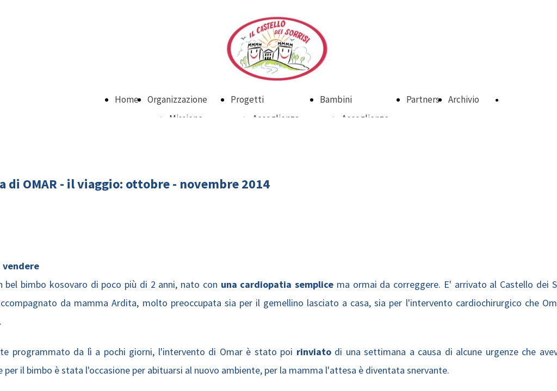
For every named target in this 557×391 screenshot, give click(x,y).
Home (127, 99)
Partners (423, 99)
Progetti (247, 99)
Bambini (336, 99)
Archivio (463, 99)
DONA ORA (521, 100)
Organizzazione (177, 99)
